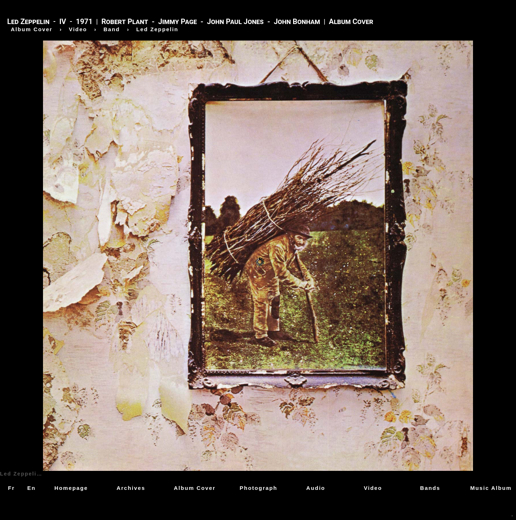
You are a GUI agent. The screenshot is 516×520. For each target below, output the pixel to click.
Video (373, 488)
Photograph (258, 488)
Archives (130, 488)
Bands (430, 488)
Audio (315, 488)
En (31, 488)
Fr (11, 488)
